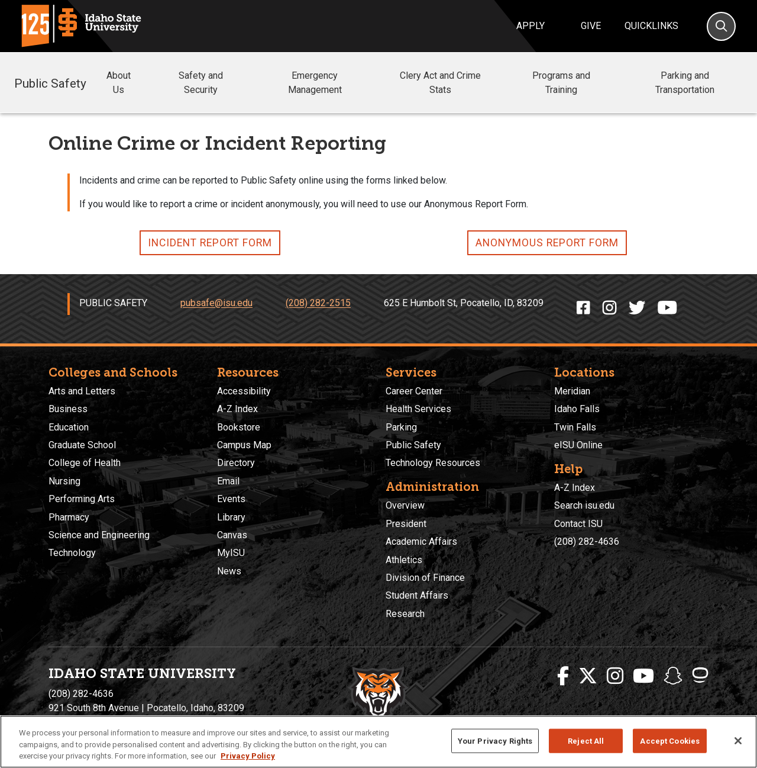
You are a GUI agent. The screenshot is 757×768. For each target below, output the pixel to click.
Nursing (64, 481)
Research (405, 613)
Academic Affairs (421, 541)
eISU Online (578, 445)
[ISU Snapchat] (673, 676)
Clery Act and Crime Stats (453, 82)
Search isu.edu (584, 505)
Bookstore (238, 427)
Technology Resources (433, 462)
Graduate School (82, 445)
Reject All (586, 740)
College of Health (84, 462)
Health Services (418, 408)
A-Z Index (237, 408)
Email (228, 481)
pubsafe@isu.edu (216, 303)
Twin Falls (575, 427)
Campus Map (244, 445)
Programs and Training (577, 82)
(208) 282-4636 (586, 541)
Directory (236, 462)
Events (231, 498)
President (406, 523)
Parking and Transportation (684, 82)
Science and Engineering (99, 535)
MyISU (231, 552)
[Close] (738, 741)
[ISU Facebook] (563, 676)
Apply (530, 25)
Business (68, 408)
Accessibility (244, 391)
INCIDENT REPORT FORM (210, 243)
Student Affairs (417, 595)
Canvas (232, 535)
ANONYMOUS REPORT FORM (547, 243)
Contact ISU (578, 523)
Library (231, 517)
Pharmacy (68, 517)
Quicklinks (651, 25)
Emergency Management (334, 82)
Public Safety (50, 82)
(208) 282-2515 (318, 303)
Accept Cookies (670, 740)
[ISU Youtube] (643, 676)
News (229, 571)
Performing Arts (81, 498)
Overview (405, 505)
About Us (129, 82)
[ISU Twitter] (587, 676)
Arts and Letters (81, 391)
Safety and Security (217, 82)
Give (591, 25)
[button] (146, 83)
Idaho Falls (577, 408)
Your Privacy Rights (495, 740)
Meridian (572, 391)
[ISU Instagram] (615, 676)
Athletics (404, 559)
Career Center (414, 391)
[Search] (721, 26)
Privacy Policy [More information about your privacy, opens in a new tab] (248, 755)
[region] (378, 741)
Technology (72, 552)
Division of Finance (425, 577)
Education (68, 427)
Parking (401, 427)
